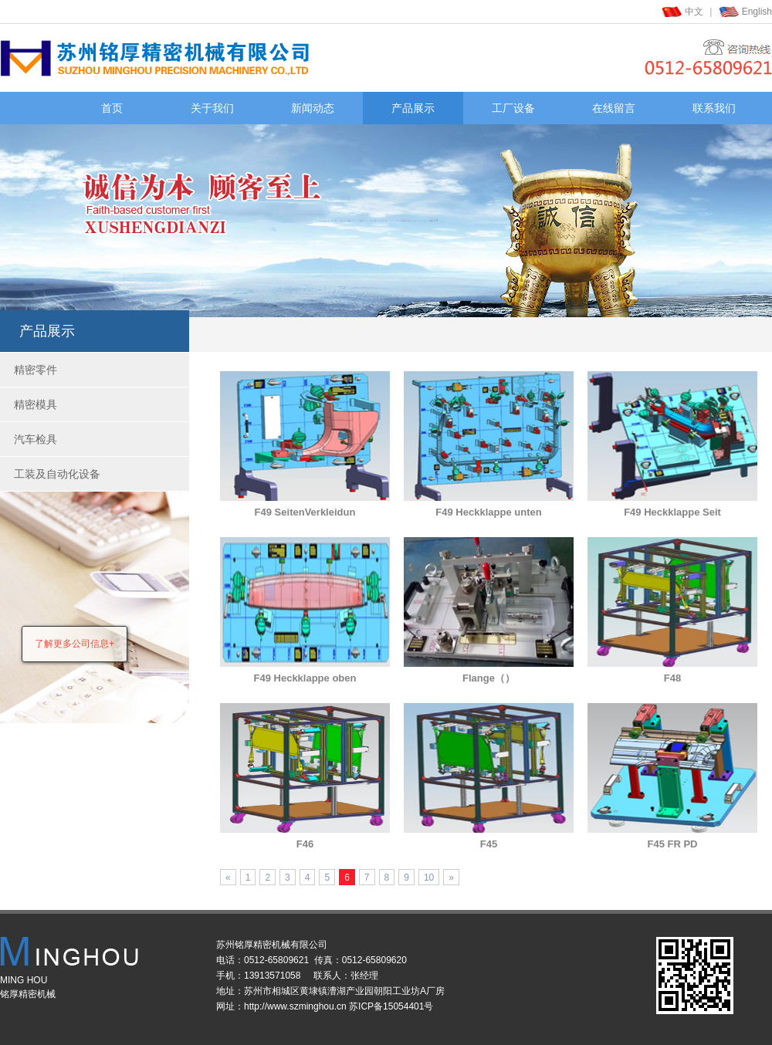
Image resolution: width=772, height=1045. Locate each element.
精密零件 (35, 370)
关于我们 (212, 108)
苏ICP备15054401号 (391, 1006)
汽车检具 (35, 439)
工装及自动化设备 (57, 474)
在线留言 (613, 108)
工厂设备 (513, 108)
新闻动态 (312, 108)
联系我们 (714, 108)
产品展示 (413, 108)
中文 (694, 11)
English (757, 11)
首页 (112, 108)
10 (429, 877)
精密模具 (35, 404)
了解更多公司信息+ (74, 643)
